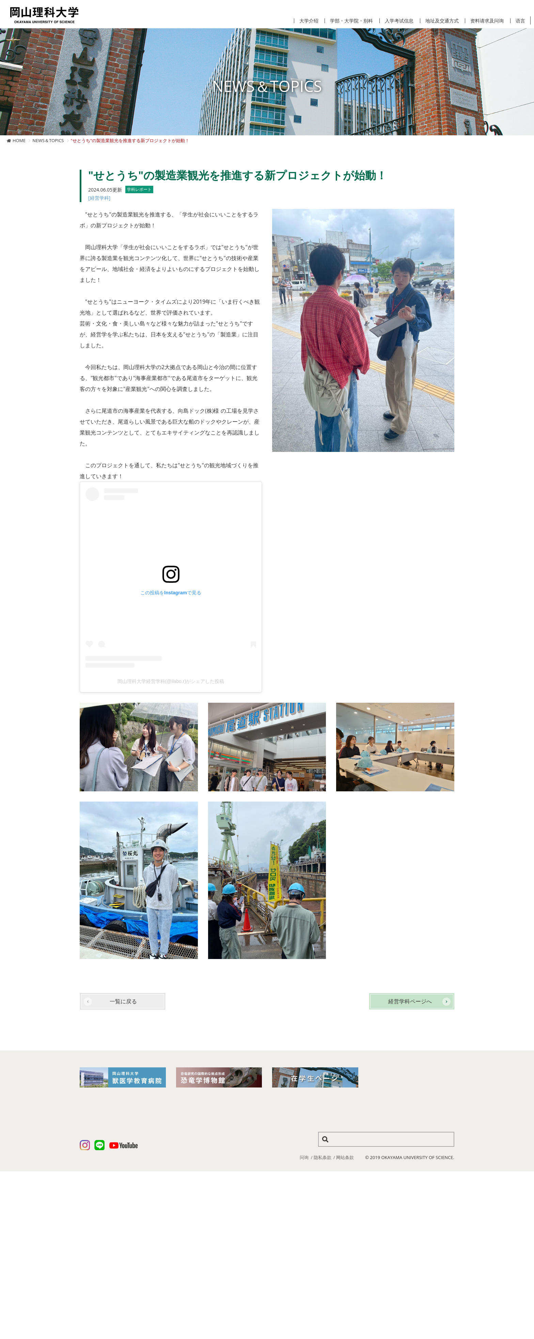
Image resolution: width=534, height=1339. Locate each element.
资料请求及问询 (487, 20)
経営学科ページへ (410, 1001)
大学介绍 (308, 20)
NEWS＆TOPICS (48, 140)
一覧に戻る (123, 1001)
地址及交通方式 (442, 20)
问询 (304, 1157)
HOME (19, 140)
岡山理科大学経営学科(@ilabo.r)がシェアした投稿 (170, 681)
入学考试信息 (399, 20)
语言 (520, 20)
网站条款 (345, 1157)
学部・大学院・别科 (351, 20)
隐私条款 (322, 1157)
